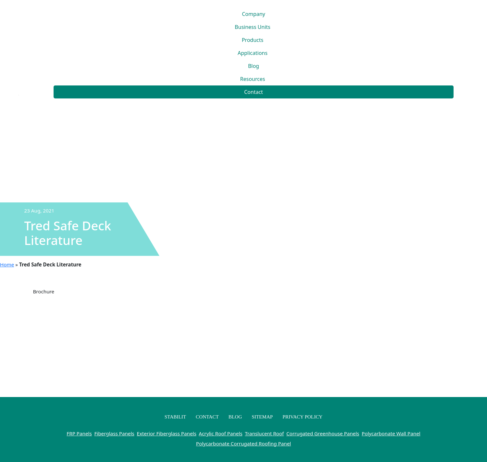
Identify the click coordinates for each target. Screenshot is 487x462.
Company (253, 14)
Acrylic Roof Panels (220, 433)
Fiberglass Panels (114, 433)
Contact (253, 92)
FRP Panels (79, 433)
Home (7, 264)
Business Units (252, 27)
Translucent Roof (264, 433)
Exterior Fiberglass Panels (166, 433)
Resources (252, 79)
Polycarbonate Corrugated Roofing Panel (243, 443)
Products (253, 40)
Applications (253, 53)
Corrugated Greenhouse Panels (322, 433)
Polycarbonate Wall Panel (391, 433)
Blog (253, 66)
